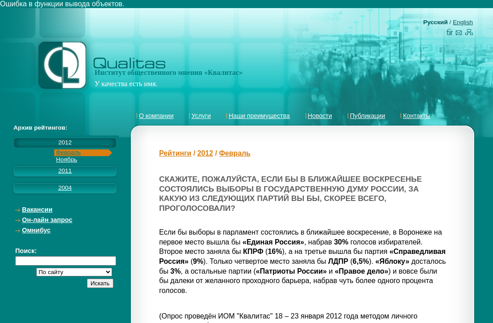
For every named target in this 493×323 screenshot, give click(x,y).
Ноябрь (66, 159)
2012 (205, 153)
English (463, 22)
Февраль (68, 152)
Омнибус (36, 230)
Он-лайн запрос (47, 219)
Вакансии (37, 209)
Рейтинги (175, 153)
